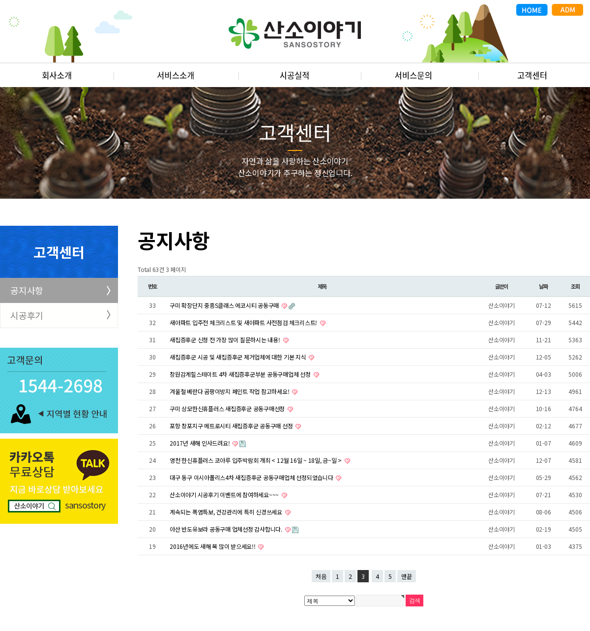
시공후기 (26, 315)
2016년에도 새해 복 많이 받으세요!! (213, 546)
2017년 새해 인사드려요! (200, 443)
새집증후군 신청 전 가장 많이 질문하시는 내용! (226, 339)
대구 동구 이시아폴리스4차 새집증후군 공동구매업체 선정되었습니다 (252, 477)
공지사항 (26, 290)
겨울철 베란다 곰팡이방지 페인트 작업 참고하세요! (230, 391)
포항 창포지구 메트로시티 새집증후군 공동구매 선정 (232, 425)
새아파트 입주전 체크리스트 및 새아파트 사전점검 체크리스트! (244, 322)
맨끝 (406, 576)
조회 (575, 286)
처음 (321, 576)
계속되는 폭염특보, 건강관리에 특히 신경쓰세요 (227, 512)
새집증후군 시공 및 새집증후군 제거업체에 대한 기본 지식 (238, 357)
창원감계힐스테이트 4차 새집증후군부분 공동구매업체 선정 (241, 374)
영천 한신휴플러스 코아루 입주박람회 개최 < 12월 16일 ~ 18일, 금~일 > (256, 460)
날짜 (543, 286)
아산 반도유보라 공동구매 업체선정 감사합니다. (227, 529)
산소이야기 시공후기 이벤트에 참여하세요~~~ (225, 494)
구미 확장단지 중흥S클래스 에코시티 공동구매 (225, 305)
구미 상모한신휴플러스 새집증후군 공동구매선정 (228, 408)
